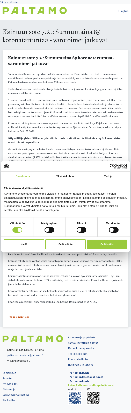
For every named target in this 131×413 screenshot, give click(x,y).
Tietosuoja (9, 389)
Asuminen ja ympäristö (81, 337)
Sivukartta (9, 400)
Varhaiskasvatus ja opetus (83, 342)
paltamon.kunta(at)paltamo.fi (23, 355)
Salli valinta (66, 244)
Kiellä (24, 244)
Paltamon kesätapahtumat (86, 377)
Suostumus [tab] (23, 176)
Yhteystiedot (10, 383)
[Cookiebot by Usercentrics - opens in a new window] (112, 166)
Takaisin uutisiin (19, 317)
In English (122, 11)
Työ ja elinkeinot (78, 353)
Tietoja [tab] (108, 176)
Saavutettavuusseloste (16, 394)
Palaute (7, 378)
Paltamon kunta (79, 372)
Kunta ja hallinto (78, 359)
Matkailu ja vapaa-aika (81, 348)
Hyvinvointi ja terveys (80, 364)
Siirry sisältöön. (9, 2)
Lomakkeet (9, 372)
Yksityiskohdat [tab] (65, 176)
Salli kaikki (107, 244)
